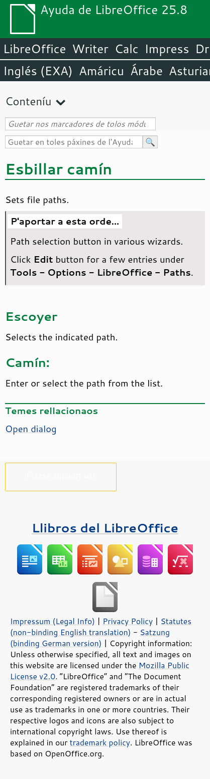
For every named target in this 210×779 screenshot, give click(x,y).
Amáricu (101, 70)
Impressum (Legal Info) (52, 621)
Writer (90, 48)
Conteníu (28, 101)
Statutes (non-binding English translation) (100, 627)
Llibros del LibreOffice (105, 527)
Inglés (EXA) (38, 70)
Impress (167, 48)
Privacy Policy (127, 621)
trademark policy (100, 742)
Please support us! (61, 475)
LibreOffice (34, 48)
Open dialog (31, 428)
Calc (127, 48)
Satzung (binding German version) (90, 638)
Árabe (146, 70)
